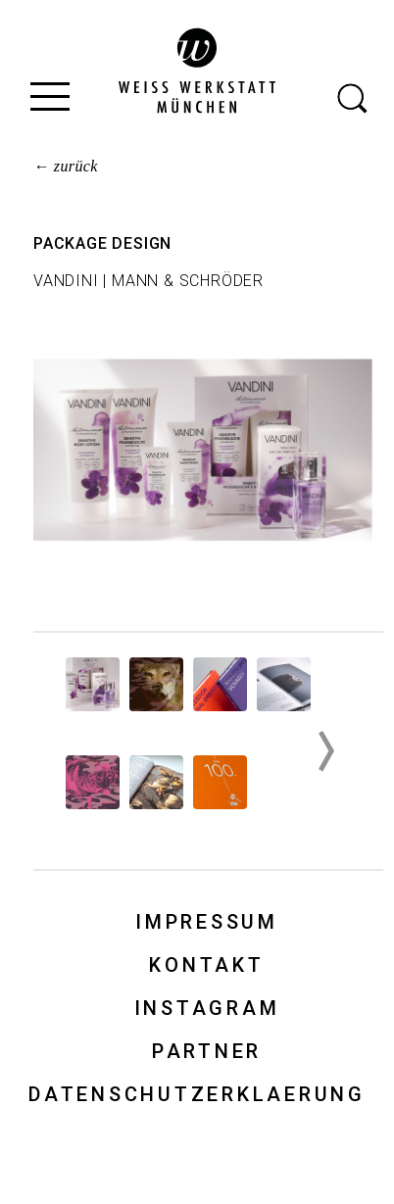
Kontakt (206, 965)
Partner (207, 1051)
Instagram (207, 1008)
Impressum (206, 922)
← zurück (65, 166)
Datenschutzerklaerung (197, 1094)
